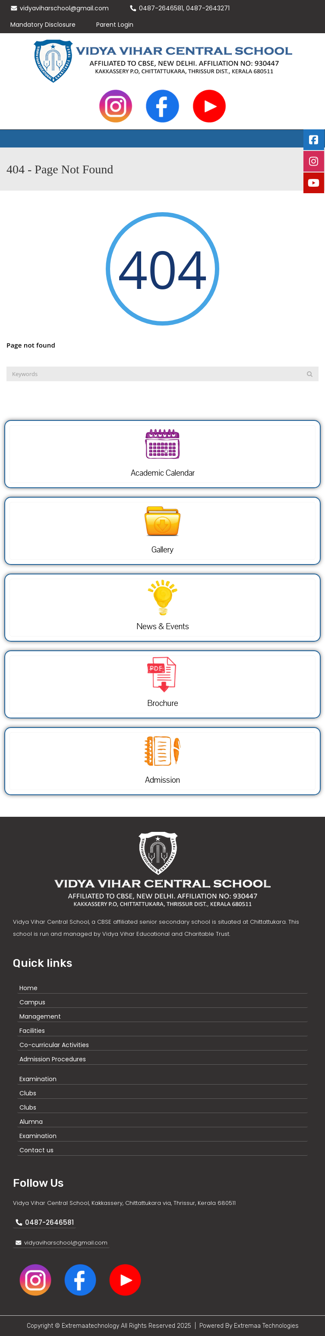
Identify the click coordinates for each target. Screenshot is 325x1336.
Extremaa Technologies (266, 1326)
